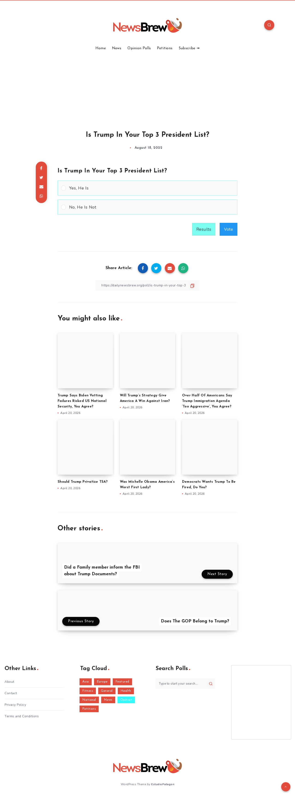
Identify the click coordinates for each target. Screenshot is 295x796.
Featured (122, 681)
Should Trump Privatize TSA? (83, 482)
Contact (11, 693)
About (9, 682)
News (116, 48)
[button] (151, 188)
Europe (102, 681)
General (107, 691)
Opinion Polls (139, 48)
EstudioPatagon (162, 784)
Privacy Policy (15, 705)
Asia (85, 681)
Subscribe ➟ (189, 48)
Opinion (126, 700)
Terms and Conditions (22, 716)
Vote (228, 229)
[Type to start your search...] (185, 683)
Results (203, 229)
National (89, 700)
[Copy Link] (147, 285)
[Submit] (211, 683)
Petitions (165, 48)
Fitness (87, 691)
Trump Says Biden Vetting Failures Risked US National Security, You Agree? (82, 401)
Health (126, 691)
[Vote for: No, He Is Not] (147, 207)
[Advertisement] (147, 85)
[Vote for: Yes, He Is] (147, 188)
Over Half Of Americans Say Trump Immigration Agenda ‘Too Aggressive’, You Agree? (207, 401)
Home (100, 48)
